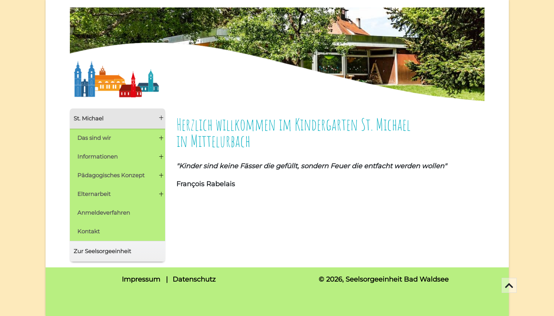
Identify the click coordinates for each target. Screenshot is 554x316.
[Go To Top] (509, 285)
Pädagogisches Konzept (111, 175)
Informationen (97, 156)
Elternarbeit (94, 193)
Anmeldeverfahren (103, 212)
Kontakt (88, 231)
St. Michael (88, 118)
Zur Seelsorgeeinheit (102, 251)
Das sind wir (94, 137)
